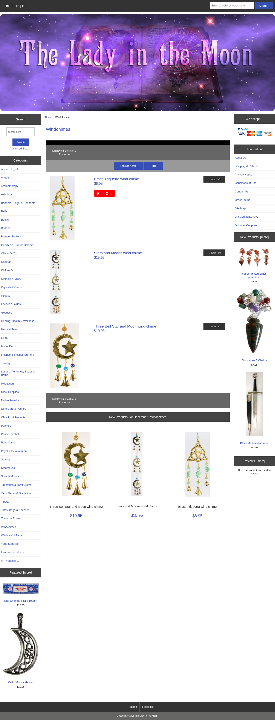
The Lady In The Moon (146, 716)
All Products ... (10, 560)
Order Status (242, 200)
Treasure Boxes (10, 518)
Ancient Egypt (9, 169)
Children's (7, 270)
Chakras (6, 261)
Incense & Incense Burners (17, 354)
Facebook (148, 706)
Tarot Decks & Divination (16, 493)
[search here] (20, 131)
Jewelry (5, 363)
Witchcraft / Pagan (12, 535)
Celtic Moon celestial (21, 648)
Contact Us (241, 191)
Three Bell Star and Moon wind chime (125, 326)
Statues (5, 459)
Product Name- (129, 165)
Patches (6, 425)
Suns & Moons (10, 476)
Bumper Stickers (11, 236)
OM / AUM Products (13, 417)
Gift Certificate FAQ (246, 216)
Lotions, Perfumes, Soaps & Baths (18, 373)
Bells (4, 211)
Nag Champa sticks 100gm (21, 592)
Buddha (6, 228)
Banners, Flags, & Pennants (18, 203)
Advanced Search (20, 148)
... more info (214, 179)
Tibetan (5, 501)
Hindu (4, 337)
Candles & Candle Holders (17, 245)
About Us (240, 157)
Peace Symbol (10, 434)
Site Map (240, 208)
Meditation (7, 383)
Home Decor (9, 346)
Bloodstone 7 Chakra (254, 325)
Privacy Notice (243, 174)
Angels (5, 177)
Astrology (6, 194)
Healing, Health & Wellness (17, 321)
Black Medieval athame (254, 408)
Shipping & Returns (246, 166)
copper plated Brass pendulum (254, 263)
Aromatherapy (9, 186)
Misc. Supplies (10, 392)
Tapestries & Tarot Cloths (16, 484)
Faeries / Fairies (11, 304)
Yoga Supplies (9, 543)
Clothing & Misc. (11, 278)
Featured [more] (21, 572)
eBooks (5, 295)
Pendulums (8, 442)
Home (6, 6)
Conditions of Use (246, 183)
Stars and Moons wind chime (118, 253)
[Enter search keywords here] (232, 5)
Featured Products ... (14, 552)
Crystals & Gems (11, 287)
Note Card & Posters (13, 408)
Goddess (6, 312)
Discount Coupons (246, 225)
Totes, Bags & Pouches (15, 510)
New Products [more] (254, 237)
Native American (11, 400)
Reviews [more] (254, 461)
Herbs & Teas (9, 329)
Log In (20, 6)
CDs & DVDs (9, 253)
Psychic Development (14, 451)
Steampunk (8, 467)
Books (5, 219)
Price (153, 165)
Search (20, 119)
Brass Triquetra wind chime (116, 179)
